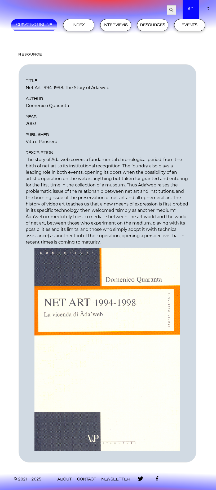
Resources (152, 25)
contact (86, 479)
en (190, 8)
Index (79, 25)
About (64, 479)
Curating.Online (34, 25)
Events (189, 25)
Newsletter (116, 479)
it (207, 8)
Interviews (116, 25)
